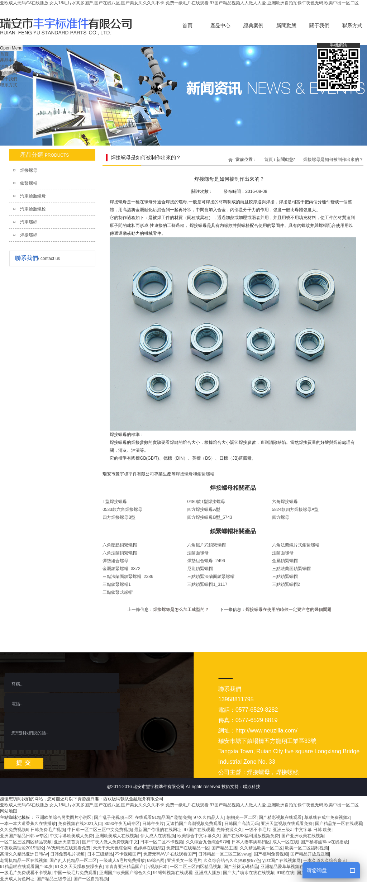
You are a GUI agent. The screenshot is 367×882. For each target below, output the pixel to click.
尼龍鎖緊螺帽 (200, 568)
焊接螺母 (28, 170)
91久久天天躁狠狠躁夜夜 (79, 866)
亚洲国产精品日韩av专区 (24, 835)
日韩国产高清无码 (241, 823)
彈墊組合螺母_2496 (206, 560)
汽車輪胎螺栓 (33, 209)
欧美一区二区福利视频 (306, 847)
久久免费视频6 (14, 829)
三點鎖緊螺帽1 (117, 584)
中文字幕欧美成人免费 (71, 835)
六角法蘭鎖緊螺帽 (120, 552)
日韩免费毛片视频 (47, 829)
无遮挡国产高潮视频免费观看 (194, 823)
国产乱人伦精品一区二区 (73, 860)
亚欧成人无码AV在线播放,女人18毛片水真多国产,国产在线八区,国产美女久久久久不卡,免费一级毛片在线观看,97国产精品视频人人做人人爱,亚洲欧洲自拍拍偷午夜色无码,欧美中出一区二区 (179, 2)
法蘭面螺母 (198, 552)
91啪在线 (285, 872)
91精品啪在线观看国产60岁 (26, 866)
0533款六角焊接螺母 (122, 509)
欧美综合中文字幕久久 (198, 835)
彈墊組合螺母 (115, 560)
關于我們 (319, 25)
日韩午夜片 (153, 823)
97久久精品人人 (209, 817)
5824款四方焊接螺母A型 (295, 509)
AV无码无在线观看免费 (68, 847)
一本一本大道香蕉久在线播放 (28, 823)
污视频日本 (156, 866)
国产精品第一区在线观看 (338, 823)
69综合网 (156, 860)
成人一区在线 (285, 841)
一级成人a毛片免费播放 (122, 860)
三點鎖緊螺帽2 (286, 584)
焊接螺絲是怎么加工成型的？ (181, 609)
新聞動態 (286, 25)
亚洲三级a (282, 829)
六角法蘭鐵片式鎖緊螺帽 (295, 544)
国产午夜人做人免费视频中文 (110, 841)
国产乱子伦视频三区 (113, 817)
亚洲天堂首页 (67, 841)
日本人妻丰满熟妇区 (251, 841)
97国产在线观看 (199, 829)
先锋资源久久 (229, 829)
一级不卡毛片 (258, 829)
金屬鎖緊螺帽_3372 (121, 568)
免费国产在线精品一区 (187, 847)
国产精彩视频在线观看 (280, 817)
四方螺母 (280, 517)
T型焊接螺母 (115, 501)
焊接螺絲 (28, 234)
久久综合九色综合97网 (207, 841)
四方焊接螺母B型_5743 (209, 517)
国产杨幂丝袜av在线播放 (324, 841)
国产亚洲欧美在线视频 (302, 835)
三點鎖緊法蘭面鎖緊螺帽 (210, 576)
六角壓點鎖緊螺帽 (120, 544)
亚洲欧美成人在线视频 (116, 835)
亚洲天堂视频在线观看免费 (287, 823)
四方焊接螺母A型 (203, 509)
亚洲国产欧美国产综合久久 (125, 872)
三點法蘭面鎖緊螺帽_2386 (128, 576)
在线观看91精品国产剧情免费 (163, 817)
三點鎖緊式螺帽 (118, 592)
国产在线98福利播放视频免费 (251, 835)
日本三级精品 (100, 854)
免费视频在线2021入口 (80, 823)
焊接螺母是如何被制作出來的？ (333, 159)
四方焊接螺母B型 (119, 517)
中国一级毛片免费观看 (75, 872)
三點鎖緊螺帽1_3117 (207, 584)
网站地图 (8, 811)
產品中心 (220, 25)
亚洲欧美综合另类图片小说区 (63, 817)
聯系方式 (8, 84)
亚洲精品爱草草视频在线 (284, 866)
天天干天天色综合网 (112, 847)
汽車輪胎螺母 (33, 196)
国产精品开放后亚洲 (309, 854)
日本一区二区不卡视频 (161, 841)
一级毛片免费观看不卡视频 (26, 872)
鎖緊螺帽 (28, 183)
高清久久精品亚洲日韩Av (24, 854)
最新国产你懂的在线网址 (157, 829)
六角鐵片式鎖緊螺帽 (206, 544)
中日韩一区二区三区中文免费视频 (99, 829)
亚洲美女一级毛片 (184, 860)
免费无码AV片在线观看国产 (169, 854)
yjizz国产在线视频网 (281, 860)
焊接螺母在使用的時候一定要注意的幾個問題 (289, 609)
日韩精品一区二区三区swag (224, 854)
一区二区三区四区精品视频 (26, 841)
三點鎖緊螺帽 (285, 576)
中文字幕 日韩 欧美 (313, 829)
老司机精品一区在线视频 (23, 860)
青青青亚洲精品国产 (124, 866)
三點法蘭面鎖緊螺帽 (291, 568)
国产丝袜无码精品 (241, 866)
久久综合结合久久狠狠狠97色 (232, 860)
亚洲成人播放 (207, 872)
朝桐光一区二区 (242, 817)
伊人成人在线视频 (157, 835)
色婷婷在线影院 (149, 847)
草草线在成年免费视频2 (327, 817)
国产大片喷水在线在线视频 (249, 872)
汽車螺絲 (28, 221)
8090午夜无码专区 (122, 823)
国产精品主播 (224, 847)
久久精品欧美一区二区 (261, 847)
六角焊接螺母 (285, 501)
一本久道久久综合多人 (324, 860)
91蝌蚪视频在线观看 (172, 872)
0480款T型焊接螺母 (206, 501)
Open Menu (11, 48)
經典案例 (253, 25)
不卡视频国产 (128, 854)
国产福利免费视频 (271, 854)
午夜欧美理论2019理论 (22, 847)
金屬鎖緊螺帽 (285, 560)
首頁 (187, 25)
